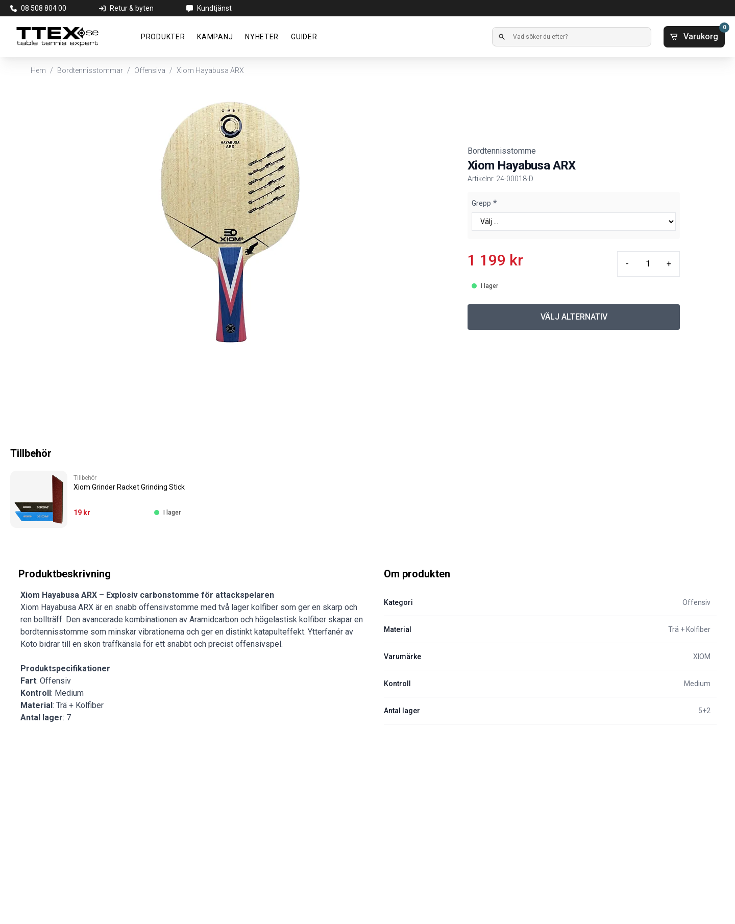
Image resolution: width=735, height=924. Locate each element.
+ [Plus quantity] (669, 264)
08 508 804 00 (43, 8)
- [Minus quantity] (627, 264)
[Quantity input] (647, 264)
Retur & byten (132, 8)
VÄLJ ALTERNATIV (574, 317)
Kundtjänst (214, 8)
